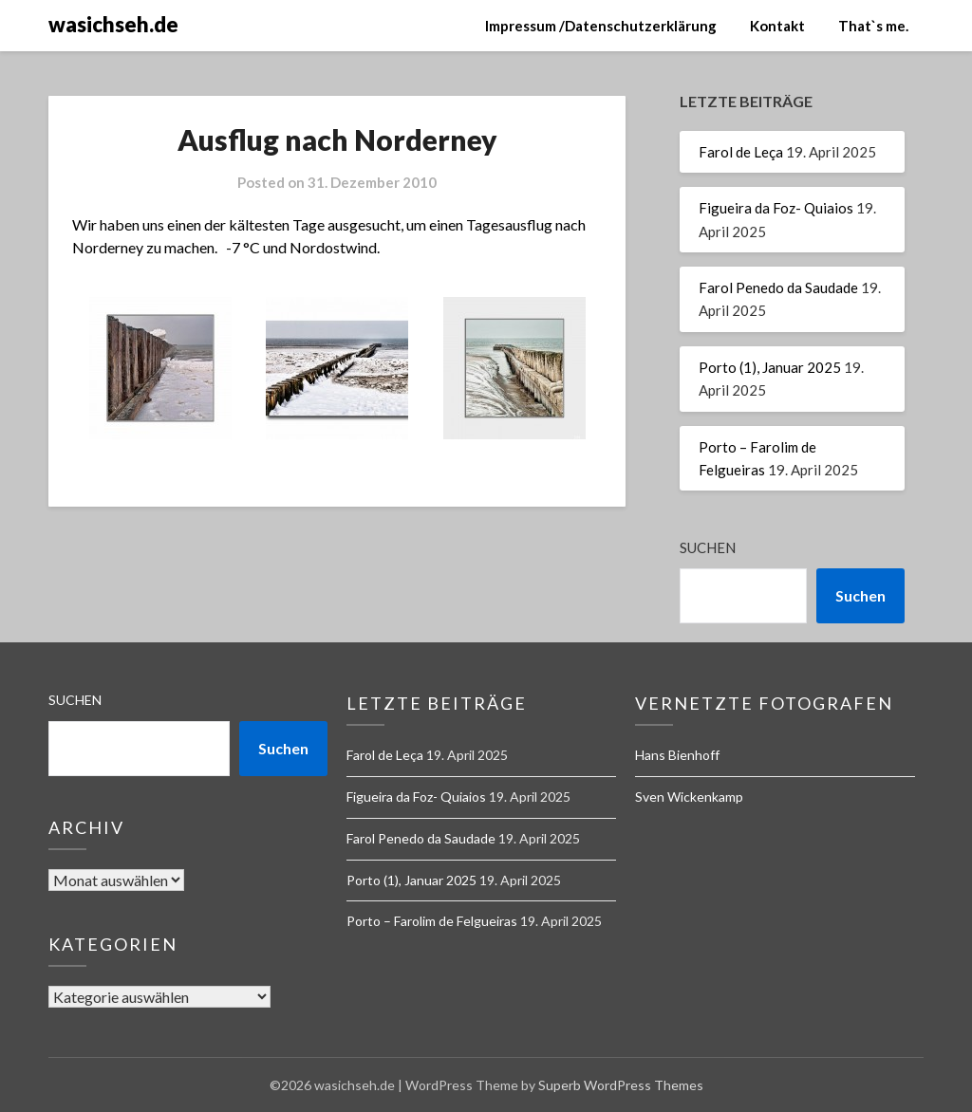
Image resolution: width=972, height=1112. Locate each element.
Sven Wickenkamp (689, 796)
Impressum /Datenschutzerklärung (601, 25)
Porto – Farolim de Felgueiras (431, 921)
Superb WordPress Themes (620, 1085)
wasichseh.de (113, 24)
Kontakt (777, 25)
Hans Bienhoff (677, 755)
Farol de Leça (741, 151)
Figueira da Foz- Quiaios (776, 207)
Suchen (708, 547)
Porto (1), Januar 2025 (770, 367)
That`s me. (873, 25)
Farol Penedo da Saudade (778, 287)
